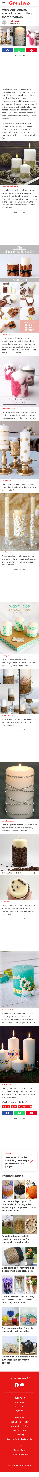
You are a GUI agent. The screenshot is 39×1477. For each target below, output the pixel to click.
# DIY (14, 1107)
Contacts (19, 1406)
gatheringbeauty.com (8, 408)
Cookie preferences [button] (20, 1454)
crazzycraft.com (7, 480)
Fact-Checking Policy (19, 1422)
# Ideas (6, 1107)
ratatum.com (6, 901)
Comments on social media (19, 1439)
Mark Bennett (14, 21)
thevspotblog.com (7, 715)
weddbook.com (7, 552)
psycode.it (19, 1410)
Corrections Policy (19, 1426)
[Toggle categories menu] (3, 3)
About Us (19, 1402)
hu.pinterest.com (7, 1084)
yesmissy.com (6, 334)
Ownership (19, 1434)
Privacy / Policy (20, 1450)
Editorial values (19, 1430)
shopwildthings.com (8, 821)
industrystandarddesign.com (11, 186)
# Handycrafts (25, 1107)
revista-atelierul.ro (7, 1009)
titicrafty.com (6, 656)
